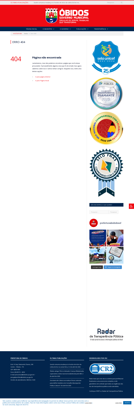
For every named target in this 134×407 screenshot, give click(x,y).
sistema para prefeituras (115, 379)
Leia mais (88, 403)
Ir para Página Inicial (42, 81)
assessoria (103, 381)
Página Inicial (31, 29)
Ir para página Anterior (42, 77)
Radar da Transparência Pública (112, 391)
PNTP (98, 391)
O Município (47, 29)
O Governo (64, 29)
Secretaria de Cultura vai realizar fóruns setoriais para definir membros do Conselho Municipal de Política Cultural (65, 382)
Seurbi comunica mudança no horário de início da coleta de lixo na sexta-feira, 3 (58, 3)
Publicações (81, 29)
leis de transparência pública (98, 386)
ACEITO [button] (127, 403)
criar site (102, 379)
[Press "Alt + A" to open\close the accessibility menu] (131, 206)
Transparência (100, 29)
